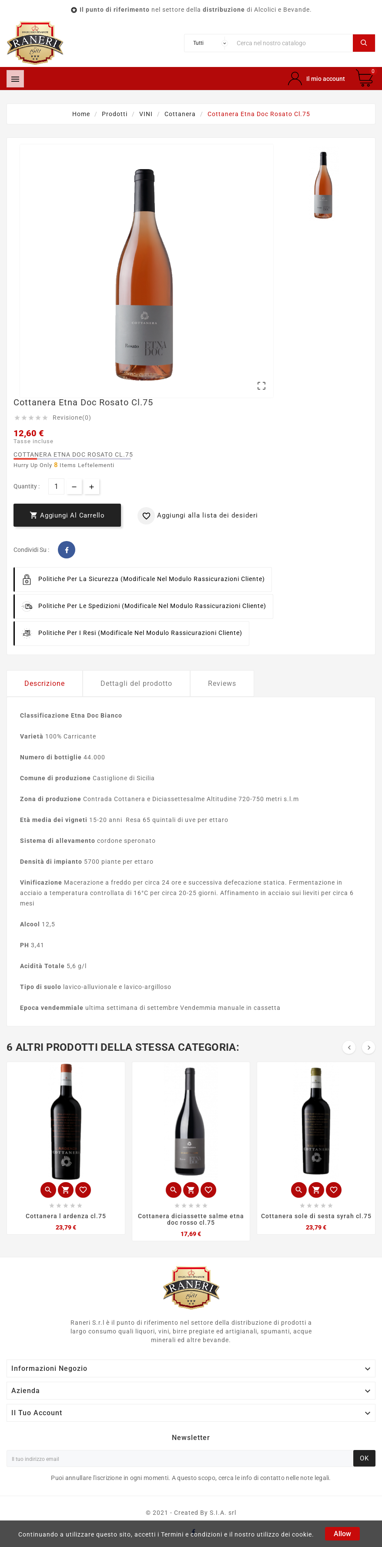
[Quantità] (56, 486)
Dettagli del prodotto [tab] (136, 683)
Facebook (66, 549)
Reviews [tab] (222, 683)
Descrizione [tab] (44, 683)
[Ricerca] (292, 43)
